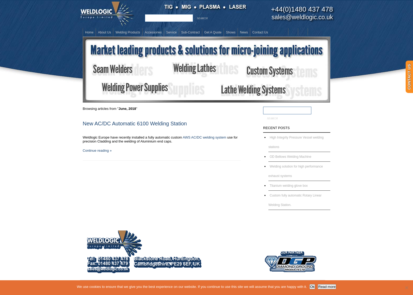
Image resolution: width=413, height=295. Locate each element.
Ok (312, 287)
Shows (230, 32)
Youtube (293, 32)
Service (171, 32)
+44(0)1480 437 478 (302, 9)
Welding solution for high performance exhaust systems (295, 171)
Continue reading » (97, 151)
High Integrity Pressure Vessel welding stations (296, 142)
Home (89, 32)
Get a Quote (213, 32)
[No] (406, 287)
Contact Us (260, 32)
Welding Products (127, 32)
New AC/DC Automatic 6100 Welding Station (135, 123)
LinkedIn (303, 32)
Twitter (312, 32)
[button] (206, 69)
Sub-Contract (190, 32)
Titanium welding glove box (289, 186)
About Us (104, 32)
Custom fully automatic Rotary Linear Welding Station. (295, 200)
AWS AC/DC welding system (204, 137)
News (244, 32)
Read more (327, 287)
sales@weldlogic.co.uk (302, 17)
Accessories (153, 32)
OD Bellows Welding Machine (290, 157)
